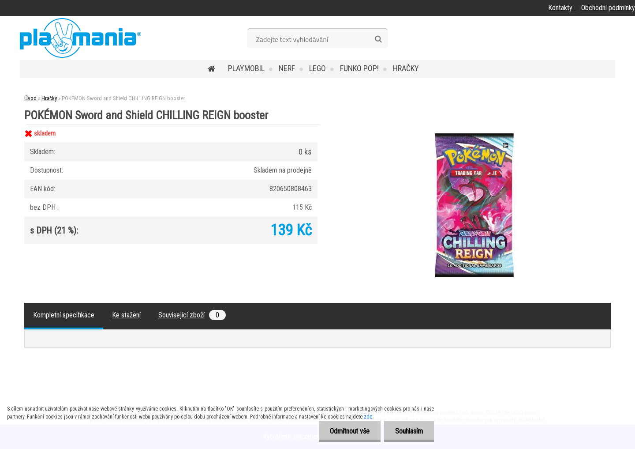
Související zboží (192, 315)
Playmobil (246, 68)
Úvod (30, 98)
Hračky (406, 68)
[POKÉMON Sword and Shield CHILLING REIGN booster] (474, 124)
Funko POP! (359, 68)
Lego (317, 68)
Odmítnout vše (350, 431)
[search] (378, 39)
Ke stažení (126, 315)
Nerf (287, 68)
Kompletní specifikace (63, 315)
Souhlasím (409, 431)
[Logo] (80, 38)
